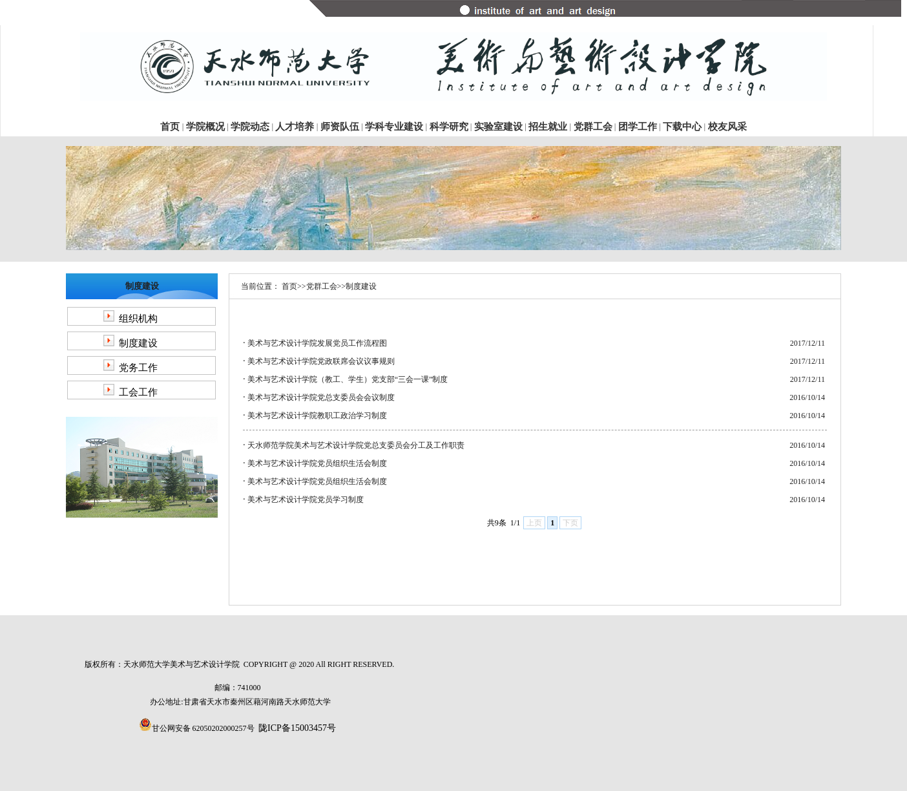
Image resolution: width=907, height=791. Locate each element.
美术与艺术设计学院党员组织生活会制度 (317, 463)
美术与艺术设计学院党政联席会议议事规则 (321, 361)
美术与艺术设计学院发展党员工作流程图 (317, 343)
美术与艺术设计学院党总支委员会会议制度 (321, 397)
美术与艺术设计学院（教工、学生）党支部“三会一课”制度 (347, 379)
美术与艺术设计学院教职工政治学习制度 (317, 415)
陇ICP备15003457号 (297, 728)
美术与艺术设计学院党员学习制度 (305, 499)
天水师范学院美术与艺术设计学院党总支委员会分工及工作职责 (355, 445)
